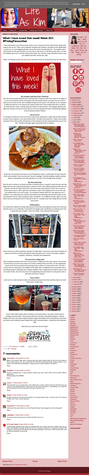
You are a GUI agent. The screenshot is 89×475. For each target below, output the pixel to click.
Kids (71, 371)
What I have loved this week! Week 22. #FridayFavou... (79, 125)
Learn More (76, 4)
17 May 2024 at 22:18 (21, 415)
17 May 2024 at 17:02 (19, 395)
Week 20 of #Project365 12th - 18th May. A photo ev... (79, 185)
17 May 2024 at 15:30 (22, 370)
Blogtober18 (74, 331)
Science (72, 395)
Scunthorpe (74, 397)
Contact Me (23, 30)
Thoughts (13, 348)
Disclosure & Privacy (36, 30)
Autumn (72, 319)
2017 (74, 300)
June (75, 119)
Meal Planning (74, 375)
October (76, 111)
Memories (73, 377)
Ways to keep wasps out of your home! (79, 206)
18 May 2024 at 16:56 (26, 424)
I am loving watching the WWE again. (79, 236)
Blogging (73, 325)
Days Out (73, 350)
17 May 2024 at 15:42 (19, 382)
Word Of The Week (76, 424)
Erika (22, 59)
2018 (74, 298)
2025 (74, 102)
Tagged (72, 406)
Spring (72, 403)
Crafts (72, 348)
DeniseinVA (10, 405)
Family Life (73, 354)
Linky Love (49, 30)
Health (72, 366)
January (76, 284)
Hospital (73, 370)
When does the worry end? (77, 140)
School (72, 393)
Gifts (72, 362)
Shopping (73, 399)
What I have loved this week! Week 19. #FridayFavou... (79, 232)
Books (72, 337)
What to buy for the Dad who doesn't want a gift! (79, 130)
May (75, 122)
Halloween (73, 364)
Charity (72, 338)
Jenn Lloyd (10, 358)
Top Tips (73, 412)
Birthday (73, 323)
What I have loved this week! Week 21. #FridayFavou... (79, 161)
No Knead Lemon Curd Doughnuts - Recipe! (79, 202)
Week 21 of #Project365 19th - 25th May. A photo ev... (79, 151)
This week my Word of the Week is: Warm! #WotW (79, 227)
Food (72, 356)
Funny (72, 360)
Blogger (48, 471)
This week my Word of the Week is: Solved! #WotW (79, 156)
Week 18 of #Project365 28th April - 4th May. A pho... (78, 255)
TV (71, 416)
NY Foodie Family (12, 424)
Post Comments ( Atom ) (19, 464)
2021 (74, 291)
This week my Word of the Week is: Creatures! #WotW (79, 191)
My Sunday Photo (76, 379)
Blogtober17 (74, 329)
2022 (74, 289)
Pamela (9, 395)
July (74, 117)
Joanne (9, 382)
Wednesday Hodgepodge (78, 418)
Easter (72, 352)
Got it (83, 4)
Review (72, 391)
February (76, 281)
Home (5, 30)
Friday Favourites (75, 358)
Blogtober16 (74, 327)
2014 (74, 306)
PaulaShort (10, 370)
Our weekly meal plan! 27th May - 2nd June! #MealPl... (79, 145)
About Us (13, 30)
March (75, 279)
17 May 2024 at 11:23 (21, 358)
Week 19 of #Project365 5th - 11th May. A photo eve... (79, 221)
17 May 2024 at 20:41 (22, 405)
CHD (71, 340)
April (75, 277)
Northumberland (75, 383)
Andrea (29, 59)
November (76, 108)
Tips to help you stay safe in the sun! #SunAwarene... (79, 243)
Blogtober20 (74, 333)
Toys (71, 414)
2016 (74, 302)
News (72, 381)
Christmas (73, 342)
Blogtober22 (74, 335)
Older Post (62, 461)
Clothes (72, 344)
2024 (74, 104)
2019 (74, 295)
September (77, 113)
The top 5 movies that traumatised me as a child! (79, 169)
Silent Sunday (74, 401)
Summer (73, 405)
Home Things (74, 368)
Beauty (72, 321)
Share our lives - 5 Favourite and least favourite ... (79, 210)
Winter (72, 422)
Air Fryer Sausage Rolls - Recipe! (78, 274)
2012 (74, 311)
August (75, 115)
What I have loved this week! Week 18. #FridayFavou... (79, 265)
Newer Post (7, 461)
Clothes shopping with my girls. (78, 165)
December (76, 106)
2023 (74, 287)
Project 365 (74, 387)
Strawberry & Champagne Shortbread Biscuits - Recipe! (79, 135)
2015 (74, 304)
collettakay (10, 415)
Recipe (72, 389)
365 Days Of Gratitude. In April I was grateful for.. (79, 270)
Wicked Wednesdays (76, 420)
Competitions (74, 346)
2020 (74, 293)
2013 (74, 309)
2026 (74, 100)
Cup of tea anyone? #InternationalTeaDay (79, 174)
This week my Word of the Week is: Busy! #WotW (79, 260)
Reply (8, 365)
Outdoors (73, 385)
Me (9, 348)
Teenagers (73, 408)
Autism (72, 317)
